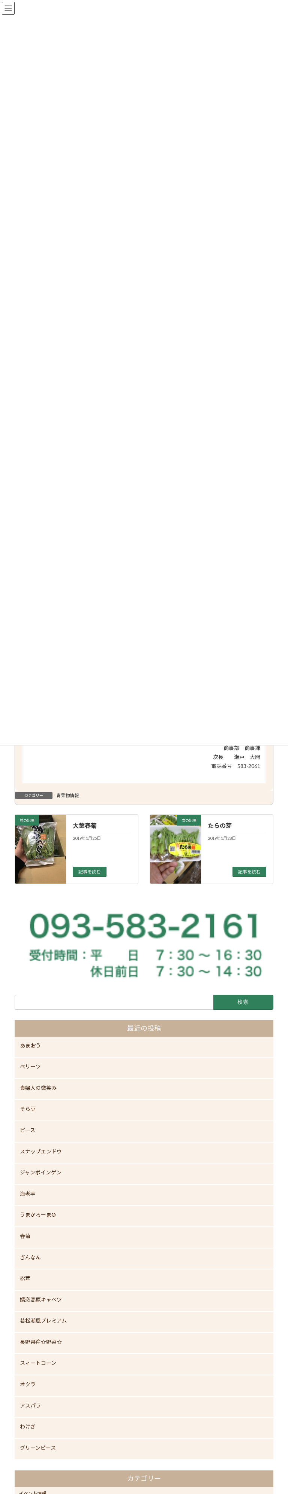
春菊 (25, 1236)
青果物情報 (67, 795)
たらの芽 (220, 825)
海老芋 (28, 1193)
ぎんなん (30, 1257)
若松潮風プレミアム (43, 1320)
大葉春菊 (85, 825)
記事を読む (89, 872)
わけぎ (28, 1426)
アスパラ (30, 1405)
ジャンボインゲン (41, 1172)
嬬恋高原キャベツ (41, 1299)
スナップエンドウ (41, 1151)
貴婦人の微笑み (38, 1088)
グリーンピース (38, 1448)
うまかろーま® (38, 1214)
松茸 (25, 1278)
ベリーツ (30, 1066)
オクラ (28, 1384)
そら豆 (28, 1109)
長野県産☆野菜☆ (41, 1342)
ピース (27, 1130)
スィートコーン (38, 1363)
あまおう (30, 1045)
